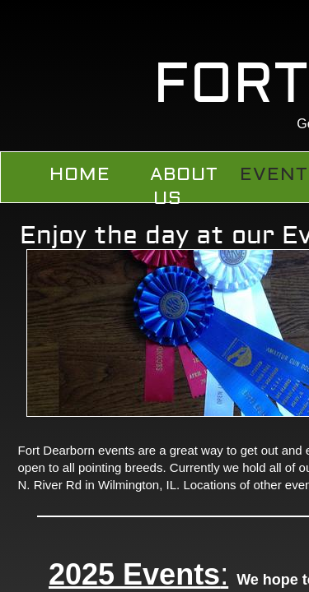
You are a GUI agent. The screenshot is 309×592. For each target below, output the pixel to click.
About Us (184, 186)
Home (79, 174)
